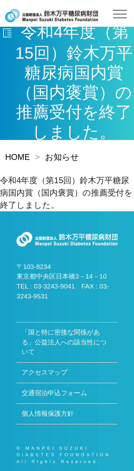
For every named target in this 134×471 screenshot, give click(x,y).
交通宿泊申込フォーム (54, 393)
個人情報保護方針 (48, 413)
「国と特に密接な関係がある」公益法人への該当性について (64, 342)
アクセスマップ (44, 372)
